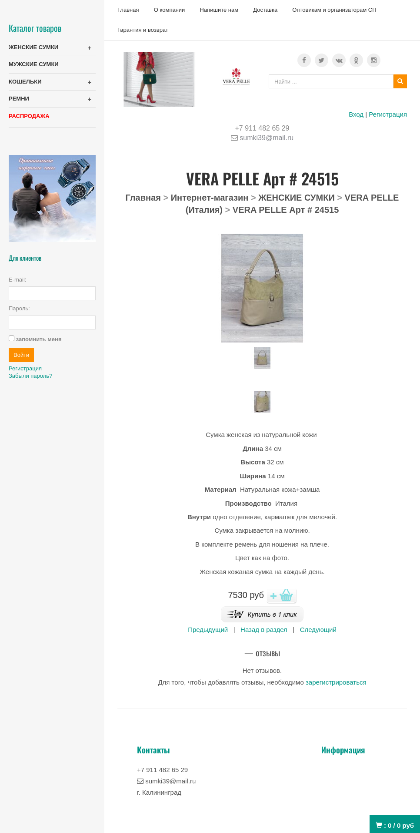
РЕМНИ (19, 98)
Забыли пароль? (30, 376)
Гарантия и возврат (142, 30)
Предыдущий (208, 629)
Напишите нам (219, 10)
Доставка (265, 10)
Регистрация (388, 114)
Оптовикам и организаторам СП (334, 10)
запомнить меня (39, 339)
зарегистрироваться (336, 682)
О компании (169, 10)
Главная (128, 10)
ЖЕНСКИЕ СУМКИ (33, 47)
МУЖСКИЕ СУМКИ (34, 64)
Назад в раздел (263, 629)
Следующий (318, 629)
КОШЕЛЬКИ (25, 81)
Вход (356, 114)
